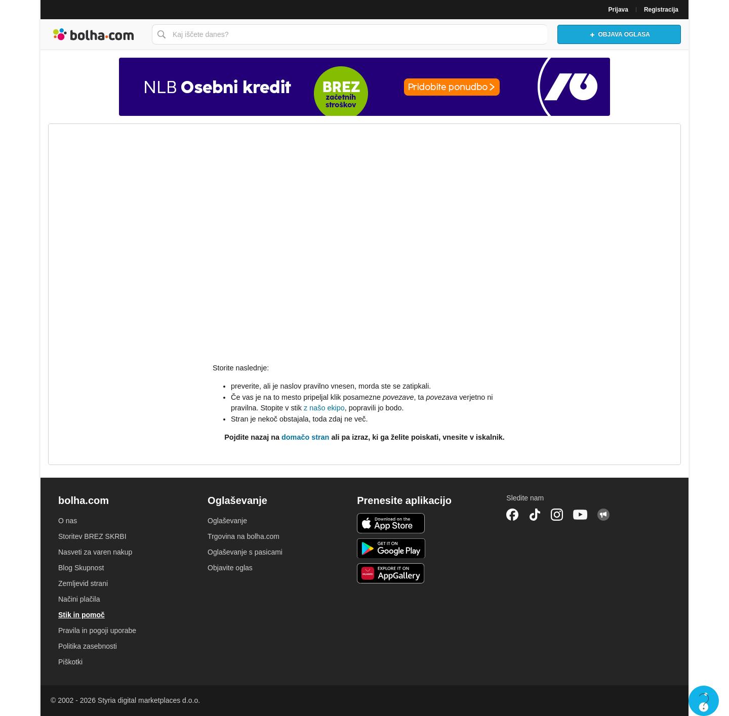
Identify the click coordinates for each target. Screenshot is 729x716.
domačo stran (305, 437)
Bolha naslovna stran (94, 34)
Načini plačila (79, 599)
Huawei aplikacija (391, 573)
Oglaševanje (227, 521)
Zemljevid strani (83, 583)
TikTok (535, 515)
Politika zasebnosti (87, 646)
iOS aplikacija (391, 523)
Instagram (557, 515)
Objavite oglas (230, 568)
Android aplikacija (391, 548)
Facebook (512, 515)
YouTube (580, 515)
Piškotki (70, 662)
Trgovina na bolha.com (243, 536)
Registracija (661, 9)
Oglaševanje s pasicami (245, 552)
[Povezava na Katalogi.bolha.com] (364, 87)
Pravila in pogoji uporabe (97, 630)
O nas (67, 521)
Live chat (703, 701)
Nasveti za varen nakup (95, 552)
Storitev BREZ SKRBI (92, 536)
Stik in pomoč (81, 615)
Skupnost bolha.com (603, 515)
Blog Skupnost (81, 568)
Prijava (618, 9)
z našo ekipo (324, 408)
